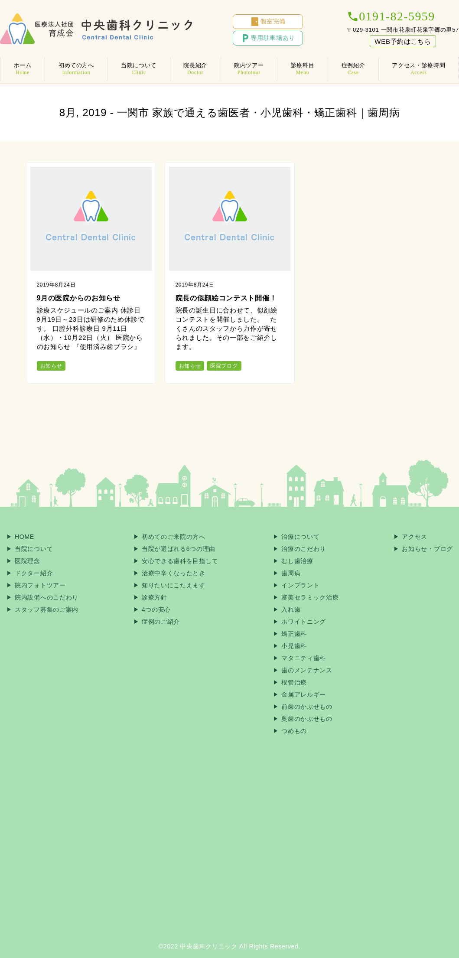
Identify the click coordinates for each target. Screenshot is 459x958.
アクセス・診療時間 (419, 68)
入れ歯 (290, 609)
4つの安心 (156, 609)
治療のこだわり (303, 548)
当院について (138, 68)
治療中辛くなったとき (173, 573)
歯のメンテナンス (306, 670)
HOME (24, 536)
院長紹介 (195, 68)
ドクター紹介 (34, 573)
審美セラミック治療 (310, 597)
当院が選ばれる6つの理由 (178, 548)
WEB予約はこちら (402, 41)
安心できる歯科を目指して (180, 560)
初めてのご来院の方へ (173, 536)
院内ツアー (249, 68)
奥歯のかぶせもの (306, 718)
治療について (300, 536)
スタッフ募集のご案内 (46, 609)
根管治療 (294, 682)
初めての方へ (76, 68)
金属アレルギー (303, 694)
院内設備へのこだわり (46, 597)
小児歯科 (294, 645)
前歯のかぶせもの (306, 706)
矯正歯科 (294, 633)
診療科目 (302, 68)
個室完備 (268, 21)
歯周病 (290, 573)
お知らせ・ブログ (427, 548)
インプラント (300, 585)
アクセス (414, 536)
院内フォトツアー (40, 585)
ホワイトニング (303, 621)
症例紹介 (353, 68)
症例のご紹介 (161, 621)
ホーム (22, 68)
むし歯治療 (297, 560)
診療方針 (154, 597)
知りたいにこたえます (173, 585)
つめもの (294, 730)
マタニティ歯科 (303, 658)
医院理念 (27, 560)
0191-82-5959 (391, 16)
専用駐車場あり (267, 38)
